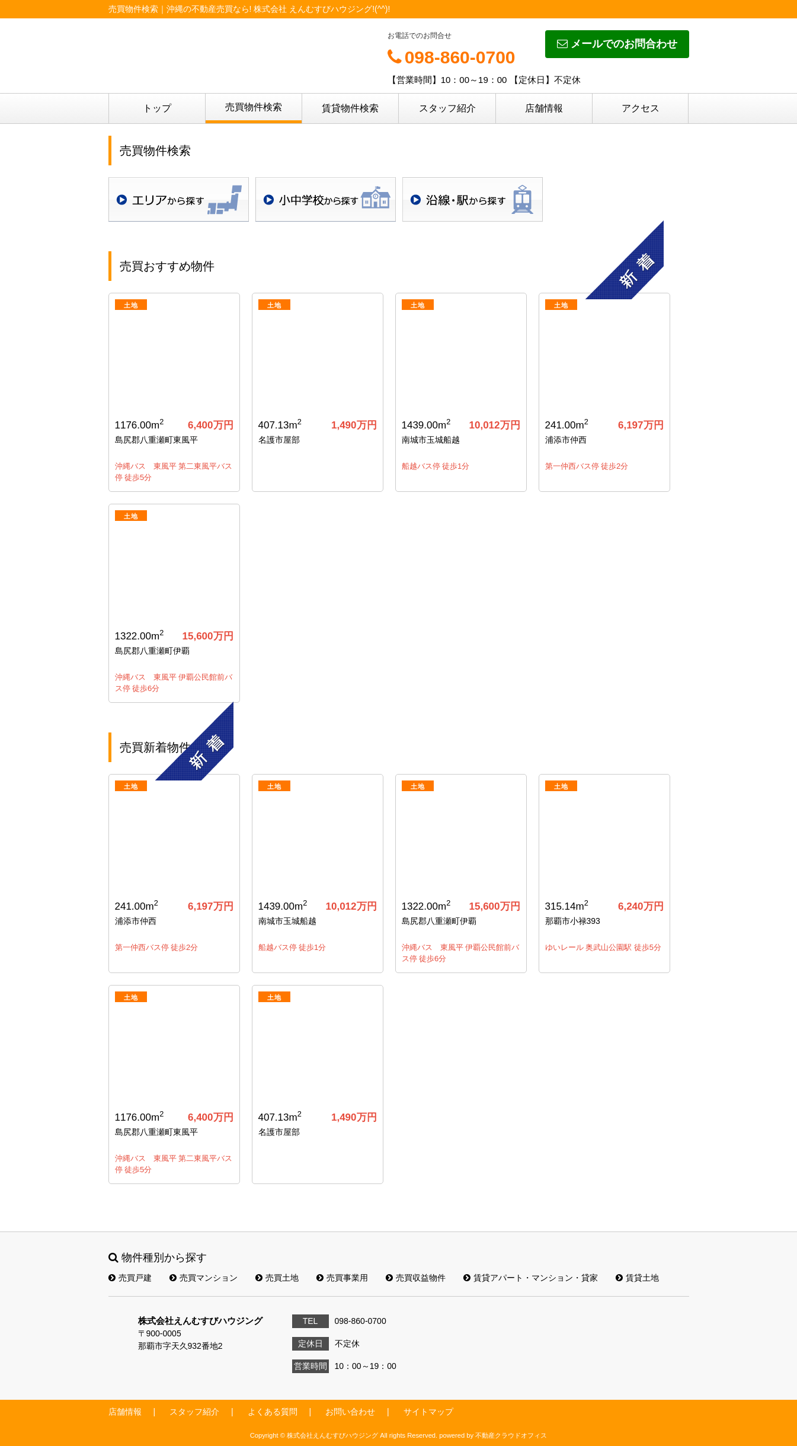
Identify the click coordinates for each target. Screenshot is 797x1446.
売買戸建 (130, 1277)
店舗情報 (544, 108)
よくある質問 (272, 1411)
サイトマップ (428, 1411)
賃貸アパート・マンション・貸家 (530, 1277)
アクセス (641, 108)
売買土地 (277, 1277)
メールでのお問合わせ (617, 44)
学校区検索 (325, 199)
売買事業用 (342, 1277)
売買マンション (203, 1277)
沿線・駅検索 (472, 199)
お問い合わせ (350, 1411)
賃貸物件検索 (350, 108)
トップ (157, 108)
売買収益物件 (416, 1277)
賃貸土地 (637, 1277)
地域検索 (178, 199)
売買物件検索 (253, 107)
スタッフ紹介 (447, 108)
